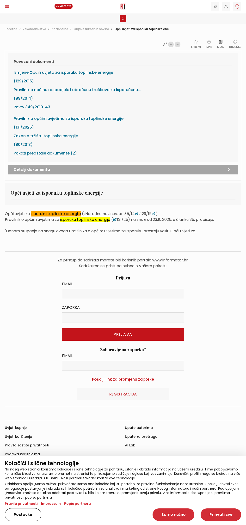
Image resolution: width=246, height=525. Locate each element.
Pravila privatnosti (21, 503)
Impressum (51, 503)
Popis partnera (77, 503)
